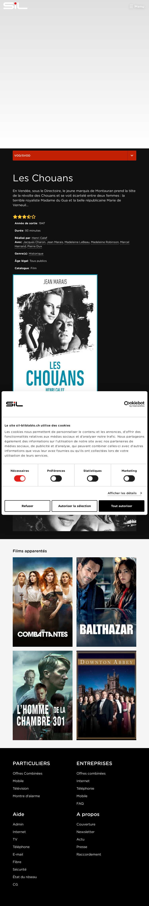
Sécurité (19, 869)
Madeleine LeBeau (77, 242)
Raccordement (88, 854)
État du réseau (25, 877)
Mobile (18, 781)
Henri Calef (39, 237)
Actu (80, 839)
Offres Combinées (27, 773)
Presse (81, 847)
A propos (88, 814)
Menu (139, 6)
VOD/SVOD (74, 155)
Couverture (85, 824)
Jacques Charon (34, 242)
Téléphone (21, 847)
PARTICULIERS (31, 763)
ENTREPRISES (94, 763)
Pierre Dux (34, 246)
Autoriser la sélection (74, 506)
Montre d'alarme (26, 796)
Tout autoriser (121, 506)
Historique (36, 253)
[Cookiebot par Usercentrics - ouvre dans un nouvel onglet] (127, 404)
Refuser (27, 506)
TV (15, 839)
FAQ (80, 803)
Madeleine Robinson (105, 242)
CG (15, 884)
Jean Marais (55, 242)
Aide (18, 814)
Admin (18, 824)
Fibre (17, 862)
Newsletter (85, 832)
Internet (83, 781)
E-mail (18, 854)
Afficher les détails (122, 493)
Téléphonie (85, 788)
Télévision (21, 788)
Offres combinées (90, 773)
